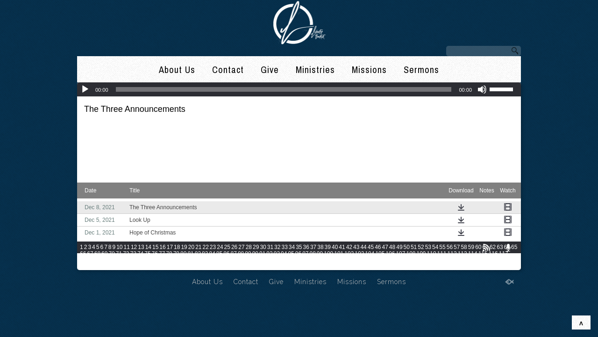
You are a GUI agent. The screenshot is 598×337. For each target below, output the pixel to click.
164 (125, 267)
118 (84, 260)
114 (472, 253)
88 (241, 253)
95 (291, 253)
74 (140, 253)
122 (125, 260)
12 (134, 247)
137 (280, 260)
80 (183, 253)
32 (277, 247)
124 (146, 260)
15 (155, 247)
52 (421, 247)
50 (407, 247)
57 (457, 247)
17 (170, 247)
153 (444, 260)
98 (313, 253)
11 (127, 247)
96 (298, 253)
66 (83, 253)
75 (147, 253)
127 (177, 260)
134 (249, 260)
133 (238, 260)
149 (403, 260)
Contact (228, 69)
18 (177, 247)
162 (105, 267)
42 (349, 247)
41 (342, 247)
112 (452, 253)
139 (301, 260)
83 (205, 253)
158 (496, 260)
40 (335, 247)
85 (219, 253)
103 (359, 253)
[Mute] (482, 89)
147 (383, 260)
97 (305, 253)
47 (385, 247)
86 (226, 253)
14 (148, 247)
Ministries (315, 69)
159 (506, 260)
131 (218, 260)
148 (393, 260)
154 (455, 260)
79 (176, 253)
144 (352, 260)
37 (313, 247)
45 (371, 247)
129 (197, 260)
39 (328, 247)
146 (372, 260)
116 (493, 253)
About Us (177, 69)
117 (503, 253)
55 (442, 247)
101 (338, 253)
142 (331, 260)
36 (306, 247)
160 (84, 267)
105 (379, 253)
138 (290, 260)
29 (256, 247)
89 (248, 253)
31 (270, 247)
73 (133, 253)
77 (162, 253)
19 (184, 247)
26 (234, 247)
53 (428, 247)
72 (126, 253)
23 (213, 247)
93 (277, 253)
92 (269, 253)
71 (119, 253)
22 (206, 247)
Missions (369, 69)
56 (450, 247)
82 (198, 253)
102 (349, 253)
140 (311, 260)
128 (187, 260)
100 (328, 253)
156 (475, 260)
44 (363, 247)
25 (227, 247)
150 (414, 260)
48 (392, 247)
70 (111, 253)
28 (249, 247)
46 (378, 247)
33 (284, 247)
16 (162, 247)
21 (198, 247)
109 (421, 253)
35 (299, 247)
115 (483, 253)
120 (105, 260)
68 (97, 253)
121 (115, 260)
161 (95, 267)
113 (462, 253)
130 (208, 260)
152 (434, 260)
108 (410, 253)
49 (399, 247)
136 (270, 260)
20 (191, 247)
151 (424, 260)
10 (119, 247)
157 (486, 260)
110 (431, 253)
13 (141, 247)
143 (342, 260)
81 (190, 253)
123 (136, 260)
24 (220, 247)
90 (255, 253)
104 (369, 253)
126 (166, 260)
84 (212, 253)
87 (234, 253)
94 (284, 253)
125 (156, 260)
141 (321, 260)
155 (465, 260)
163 (115, 267)
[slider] (284, 89)
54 (435, 247)
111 (442, 253)
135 (259, 260)
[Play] (85, 89)
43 (356, 247)
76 (155, 253)
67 (90, 253)
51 (414, 247)
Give (270, 69)
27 (241, 247)
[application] (299, 89)
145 (362, 260)
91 (262, 253)
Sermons (421, 69)
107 (400, 253)
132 (228, 260)
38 (320, 247)
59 (471, 247)
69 (104, 253)
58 (464, 247)
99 (320, 253)
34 (292, 247)
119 (95, 260)
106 (390, 253)
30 (263, 247)
